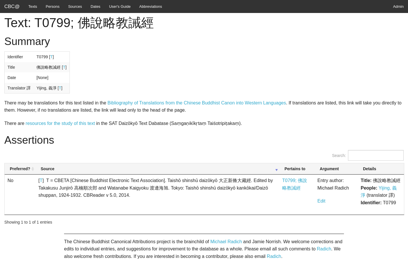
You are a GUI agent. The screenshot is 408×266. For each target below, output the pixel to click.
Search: (368, 155)
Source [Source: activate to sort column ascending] (47, 168)
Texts (32, 6)
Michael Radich (226, 241)
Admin (398, 6)
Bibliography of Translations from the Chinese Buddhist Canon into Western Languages (197, 102)
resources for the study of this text (60, 123)
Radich (324, 248)
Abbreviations (150, 6)
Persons (53, 6)
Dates (95, 6)
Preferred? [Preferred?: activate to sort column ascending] (20, 168)
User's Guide (120, 6)
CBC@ (12, 6)
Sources (75, 6)
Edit (321, 200)
